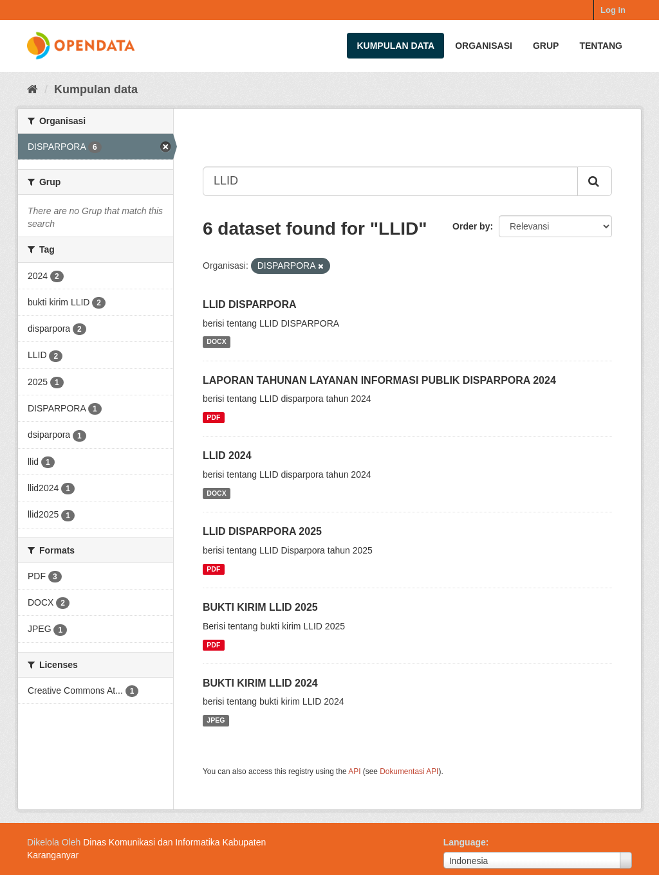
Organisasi (483, 46)
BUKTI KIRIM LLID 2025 (260, 607)
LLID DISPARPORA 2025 (262, 531)
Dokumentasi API (409, 771)
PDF (213, 417)
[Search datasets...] (390, 181)
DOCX (216, 342)
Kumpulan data (395, 46)
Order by (471, 226)
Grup (546, 46)
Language (464, 842)
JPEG (216, 720)
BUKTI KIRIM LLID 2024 (260, 683)
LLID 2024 (227, 455)
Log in (613, 10)
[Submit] (594, 181)
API (354, 771)
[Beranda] (32, 89)
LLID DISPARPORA (249, 304)
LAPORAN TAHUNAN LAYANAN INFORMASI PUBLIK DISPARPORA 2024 (379, 380)
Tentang (600, 46)
